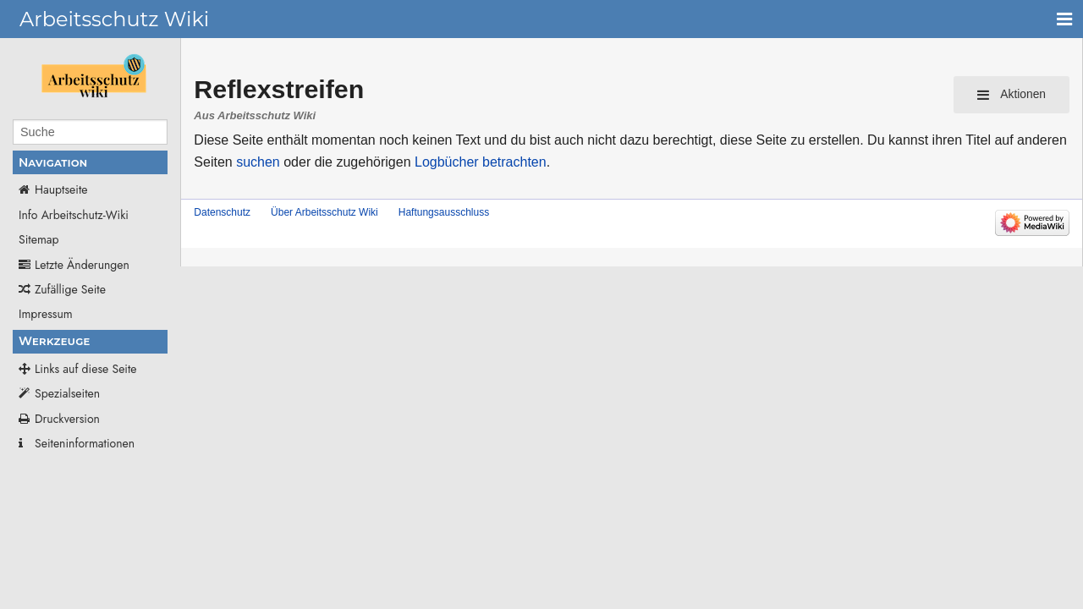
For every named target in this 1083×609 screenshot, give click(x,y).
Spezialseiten (67, 393)
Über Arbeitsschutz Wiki (324, 212)
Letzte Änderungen (82, 264)
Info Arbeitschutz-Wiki (74, 214)
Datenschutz (222, 212)
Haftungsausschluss (444, 212)
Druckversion (67, 418)
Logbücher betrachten (481, 162)
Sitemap (39, 239)
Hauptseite (61, 189)
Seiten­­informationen (85, 443)
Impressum (46, 313)
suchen (258, 162)
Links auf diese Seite (86, 368)
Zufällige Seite (70, 289)
